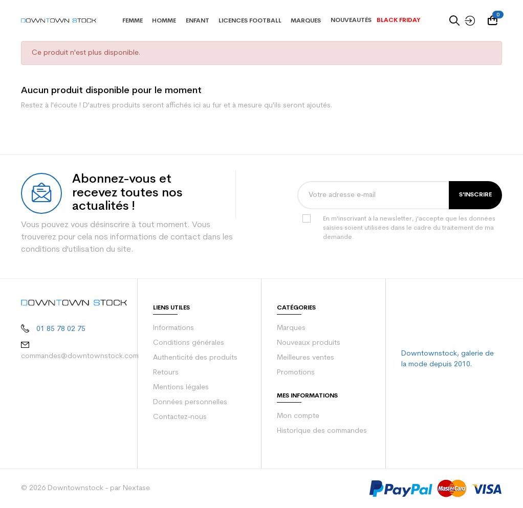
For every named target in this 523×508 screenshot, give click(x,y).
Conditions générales (187, 343)
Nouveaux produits (307, 343)
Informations (172, 328)
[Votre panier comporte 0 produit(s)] (495, 20)
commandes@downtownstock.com (76, 355)
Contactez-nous (178, 417)
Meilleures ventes (305, 358)
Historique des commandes (320, 431)
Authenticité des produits (192, 358)
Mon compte (296, 416)
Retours (165, 373)
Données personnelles (188, 403)
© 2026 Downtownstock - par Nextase (81, 488)
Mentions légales (180, 388)
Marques (290, 328)
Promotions (295, 373)
